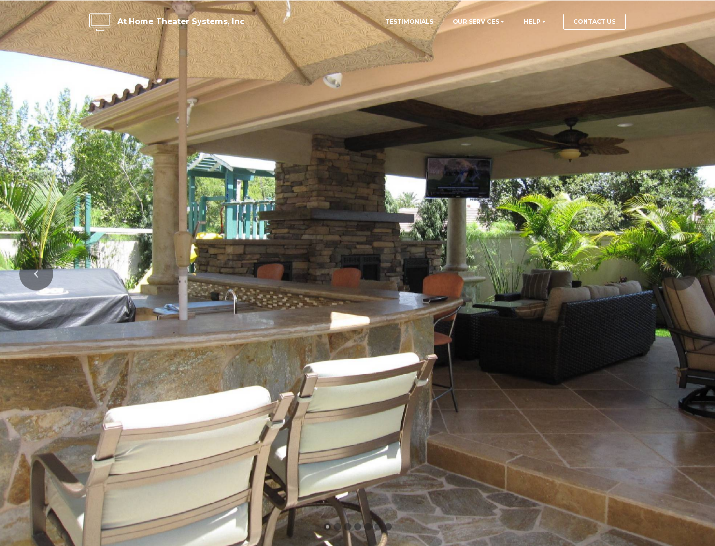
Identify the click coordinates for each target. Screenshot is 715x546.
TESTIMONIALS (409, 21)
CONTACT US (594, 21)
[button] (36, 282)
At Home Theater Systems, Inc (180, 21)
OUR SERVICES (476, 21)
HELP (532, 21)
